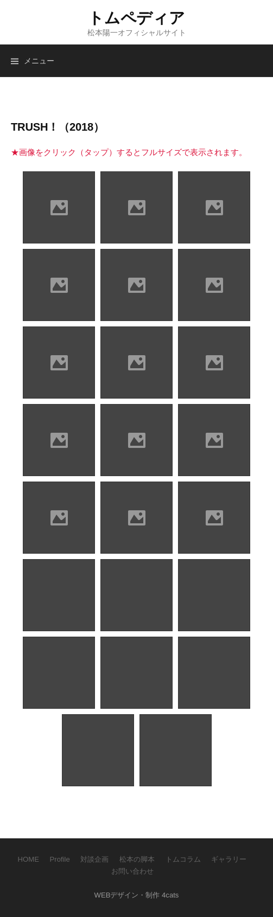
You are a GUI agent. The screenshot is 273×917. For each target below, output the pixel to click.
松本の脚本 (137, 859)
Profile (60, 859)
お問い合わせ (132, 871)
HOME (28, 859)
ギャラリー (228, 859)
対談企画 (94, 859)
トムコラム (183, 859)
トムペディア (136, 18)
